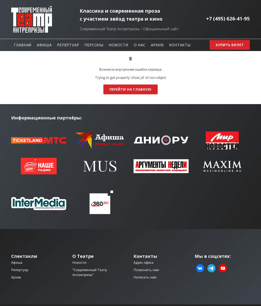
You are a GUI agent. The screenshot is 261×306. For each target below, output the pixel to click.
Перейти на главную (130, 89)
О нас (140, 44)
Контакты (180, 44)
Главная (22, 44)
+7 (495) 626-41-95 (228, 18)
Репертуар (68, 44)
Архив (157, 44)
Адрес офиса (143, 262)
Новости (118, 44)
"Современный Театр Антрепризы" (89, 272)
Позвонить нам (146, 270)
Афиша (44, 44)
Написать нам (145, 277)
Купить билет (230, 45)
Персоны (93, 44)
